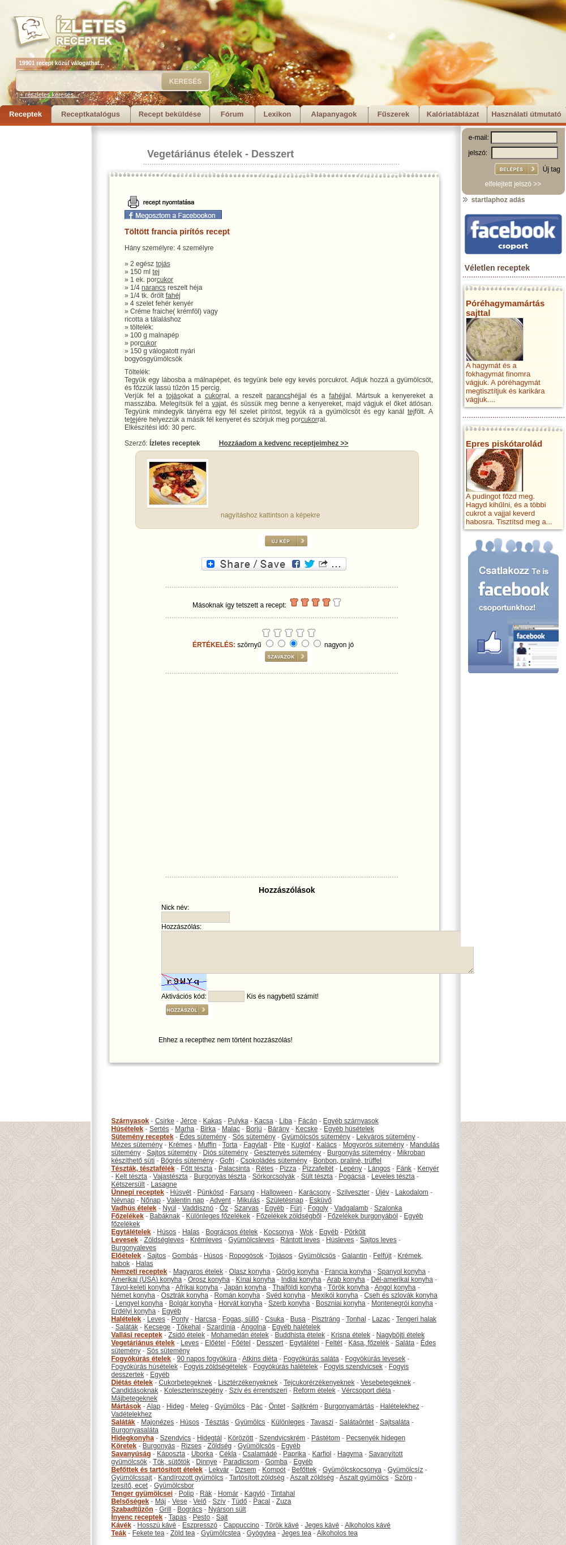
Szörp (403, 1478)
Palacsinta (234, 1168)
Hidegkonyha (133, 1438)
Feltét (333, 1343)
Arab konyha (346, 1279)
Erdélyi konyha (134, 1311)
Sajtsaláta (395, 1422)
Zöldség (220, 1446)
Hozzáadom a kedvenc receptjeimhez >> (284, 443)
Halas (191, 1232)
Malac (231, 1129)
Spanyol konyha (402, 1272)
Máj (160, 1501)
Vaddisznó (197, 1208)
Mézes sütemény (137, 1145)
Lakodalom (411, 1192)
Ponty (180, 1319)
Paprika (294, 1454)
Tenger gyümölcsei (142, 1493)
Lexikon (277, 114)
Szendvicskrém (282, 1438)
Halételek (127, 1319)
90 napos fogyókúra (207, 1359)
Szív (218, 1501)
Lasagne (164, 1184)
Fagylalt (255, 1145)
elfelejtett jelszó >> (513, 184)
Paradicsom (241, 1462)
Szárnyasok (130, 1121)
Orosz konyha (209, 1279)
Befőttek (303, 1470)
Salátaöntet (357, 1422)
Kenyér (428, 1168)
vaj (216, 404)
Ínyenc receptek (137, 1517)
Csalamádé (260, 1454)
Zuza (283, 1501)
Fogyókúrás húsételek (145, 1367)
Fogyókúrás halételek (285, 1367)
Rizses (191, 1446)
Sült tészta (317, 1176)
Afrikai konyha (196, 1287)
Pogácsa (352, 1176)
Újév (382, 1192)
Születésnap (284, 1200)
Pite (279, 1145)
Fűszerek (393, 114)
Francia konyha (348, 1272)
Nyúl (169, 1208)
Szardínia (221, 1327)
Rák (206, 1493)
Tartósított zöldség (256, 1478)
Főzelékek (128, 1216)
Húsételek (128, 1129)
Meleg (199, 1406)
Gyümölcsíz (405, 1470)
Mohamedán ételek (240, 1335)
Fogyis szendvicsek (353, 1367)
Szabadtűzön (132, 1509)
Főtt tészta (196, 1168)
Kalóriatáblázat (453, 114)
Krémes (180, 1145)
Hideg (175, 1406)
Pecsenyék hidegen (375, 1438)
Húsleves (340, 1240)
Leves (156, 1319)
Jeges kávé (322, 1525)
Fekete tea (148, 1533)
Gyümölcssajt (132, 1478)
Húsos (166, 1232)
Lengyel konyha (139, 1303)
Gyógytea (261, 1533)
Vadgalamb (351, 1208)
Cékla (228, 1454)
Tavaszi (322, 1422)
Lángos (379, 1168)
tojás (163, 264)
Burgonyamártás (349, 1406)
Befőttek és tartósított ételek (157, 1470)
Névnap (123, 1200)
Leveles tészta (393, 1176)
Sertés (159, 1129)
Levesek (125, 1240)
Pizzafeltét (317, 1168)
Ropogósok (246, 1256)
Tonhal (356, 1319)
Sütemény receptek (143, 1137)
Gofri (227, 1161)
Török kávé (281, 1525)
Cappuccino (241, 1525)
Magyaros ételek (198, 1272)
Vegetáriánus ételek (194, 154)
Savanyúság (131, 1454)
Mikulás (248, 1200)
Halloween (277, 1192)
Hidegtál (209, 1438)
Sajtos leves (378, 1240)
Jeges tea (296, 1533)
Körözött (241, 1438)
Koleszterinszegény (193, 1390)
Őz (224, 1208)
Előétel (215, 1343)
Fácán (307, 1121)
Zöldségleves (164, 1240)
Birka (208, 1129)
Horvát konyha (240, 1303)
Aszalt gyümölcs (364, 1478)
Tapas (178, 1517)
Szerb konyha (289, 1303)
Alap (153, 1406)
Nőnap (151, 1200)
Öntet (277, 1406)
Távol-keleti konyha (141, 1287)
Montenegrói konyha (402, 1303)
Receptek (25, 114)
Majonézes (157, 1422)
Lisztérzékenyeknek (247, 1382)
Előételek (127, 1256)
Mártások (127, 1406)
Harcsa (205, 1319)
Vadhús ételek (134, 1208)
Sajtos (156, 1256)
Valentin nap (185, 1200)
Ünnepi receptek (138, 1192)
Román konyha (237, 1295)
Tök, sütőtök (171, 1462)
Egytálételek (131, 1232)
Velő (199, 1501)
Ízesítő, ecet (130, 1486)
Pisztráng (326, 1319)
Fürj (296, 1208)
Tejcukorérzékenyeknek (319, 1382)
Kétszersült (128, 1184)
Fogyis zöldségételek (215, 1367)
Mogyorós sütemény (373, 1145)
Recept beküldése (170, 114)
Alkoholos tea (337, 1533)
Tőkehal (189, 1327)
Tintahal (283, 1493)
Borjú (254, 1129)
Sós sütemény (254, 1137)
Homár (228, 1493)
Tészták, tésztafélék (143, 1168)
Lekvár (219, 1470)
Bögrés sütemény (187, 1161)
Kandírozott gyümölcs (190, 1478)
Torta (230, 1145)
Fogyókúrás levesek (375, 1359)
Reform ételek (314, 1390)
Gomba (276, 1462)
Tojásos (281, 1256)
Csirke (164, 1121)
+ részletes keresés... (49, 94)
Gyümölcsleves (251, 1240)
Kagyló (255, 1493)
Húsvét (180, 1192)
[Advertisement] (45, 295)
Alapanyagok (334, 114)
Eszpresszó (199, 1525)
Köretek (124, 1446)
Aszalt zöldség (311, 1478)
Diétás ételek (132, 1382)
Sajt (222, 1517)
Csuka (274, 1319)
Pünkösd (211, 1192)
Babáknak (165, 1216)
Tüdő (239, 1501)
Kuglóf (300, 1145)
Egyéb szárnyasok (351, 1121)
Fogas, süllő (240, 1319)
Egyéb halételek (296, 1327)
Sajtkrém (304, 1406)
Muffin (207, 1145)
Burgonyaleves (134, 1248)
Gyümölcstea (221, 1533)
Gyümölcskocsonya (352, 1470)
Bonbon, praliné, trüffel (347, 1161)
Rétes (264, 1168)
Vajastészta (170, 1176)
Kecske (306, 1129)
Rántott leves (300, 1240)
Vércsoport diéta (366, 1390)
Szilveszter (353, 1192)
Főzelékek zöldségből (288, 1216)
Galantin (354, 1256)
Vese (179, 1501)
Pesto (201, 1517)
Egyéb (274, 1208)
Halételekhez (399, 1406)
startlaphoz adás (493, 200)
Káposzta (171, 1454)
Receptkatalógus (90, 114)
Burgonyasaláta (135, 1430)
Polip (186, 1493)
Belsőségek (130, 1501)
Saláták (126, 1327)
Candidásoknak (135, 1390)
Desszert (272, 154)
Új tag (551, 169)
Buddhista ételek (300, 1335)
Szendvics (175, 1438)
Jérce (189, 1121)
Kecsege (157, 1327)
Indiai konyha (301, 1279)
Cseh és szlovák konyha (400, 1295)
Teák (119, 1533)
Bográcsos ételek (231, 1232)
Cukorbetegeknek (185, 1382)
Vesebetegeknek (386, 1382)
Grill (165, 1509)
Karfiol (321, 1454)
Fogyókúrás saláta (311, 1359)
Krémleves (206, 1240)
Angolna (253, 1327)
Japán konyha (245, 1287)
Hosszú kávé (157, 1525)
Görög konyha (297, 1272)
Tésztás (217, 1422)
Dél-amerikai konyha (401, 1279)
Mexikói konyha (334, 1295)
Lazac (381, 1319)
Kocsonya (279, 1232)
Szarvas (246, 1208)
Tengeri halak (416, 1319)
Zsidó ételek (186, 1335)
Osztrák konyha (184, 1295)
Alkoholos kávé (368, 1525)
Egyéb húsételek (349, 1129)
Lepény (351, 1168)
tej (156, 272)
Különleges (288, 1422)
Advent (219, 1200)
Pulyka (238, 1121)
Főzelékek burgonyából (363, 1216)
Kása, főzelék (368, 1343)
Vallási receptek (137, 1335)
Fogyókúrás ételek (141, 1359)
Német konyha (133, 1295)
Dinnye (206, 1462)
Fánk (403, 1168)
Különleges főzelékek (218, 1216)
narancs (154, 288)
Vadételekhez (132, 1414)
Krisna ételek (350, 1335)
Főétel (240, 1343)
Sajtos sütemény (172, 1153)
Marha (184, 1129)
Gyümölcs (230, 1406)
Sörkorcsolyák (273, 1176)
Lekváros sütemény (385, 1137)
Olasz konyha (250, 1272)
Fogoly (318, 1208)
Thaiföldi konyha (296, 1287)
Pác (257, 1406)
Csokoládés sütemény (274, 1161)
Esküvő (321, 1200)
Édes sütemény (202, 1137)
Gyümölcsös (317, 1256)
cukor (165, 280)
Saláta (404, 1343)
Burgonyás (159, 1446)
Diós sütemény (225, 1153)
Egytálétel (304, 1343)
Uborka (202, 1454)
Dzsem (245, 1470)
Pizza (288, 1168)
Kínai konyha (255, 1279)
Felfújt (382, 1256)
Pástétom (325, 1438)
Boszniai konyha (340, 1303)
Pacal (261, 1501)
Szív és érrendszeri (258, 1390)
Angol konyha (395, 1287)
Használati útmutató (526, 114)
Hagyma (350, 1454)
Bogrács (189, 1509)
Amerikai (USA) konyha (147, 1279)
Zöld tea (182, 1533)
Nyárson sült (227, 1509)
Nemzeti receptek (140, 1272)
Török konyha (348, 1287)
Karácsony (314, 1192)
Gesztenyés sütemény (287, 1153)
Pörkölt (355, 1232)
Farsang (242, 1192)
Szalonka (388, 1208)
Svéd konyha (285, 1295)
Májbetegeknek (134, 1398)
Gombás (185, 1256)
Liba (285, 1121)
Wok (306, 1232)
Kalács (326, 1145)
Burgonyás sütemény (359, 1153)
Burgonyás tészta (220, 1176)
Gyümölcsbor (174, 1486)
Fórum (232, 114)
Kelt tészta (131, 1176)
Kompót (273, 1470)
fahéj (173, 295)
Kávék (121, 1525)
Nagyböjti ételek (400, 1335)
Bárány (278, 1129)
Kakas (212, 1121)
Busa (298, 1319)
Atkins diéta (259, 1359)
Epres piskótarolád (504, 443)
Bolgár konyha (191, 1303)
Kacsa (263, 1121)
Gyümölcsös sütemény (315, 1137)
